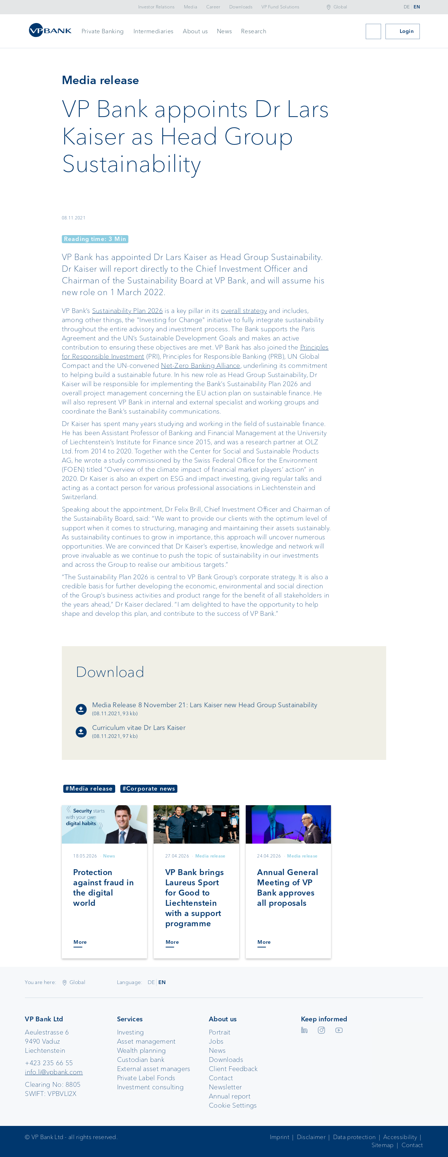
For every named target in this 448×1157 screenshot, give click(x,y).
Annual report (230, 1096)
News (224, 31)
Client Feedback (233, 1069)
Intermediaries (153, 31)
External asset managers (154, 1069)
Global (340, 7)
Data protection (354, 1137)
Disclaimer (311, 1137)
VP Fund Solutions (280, 7)
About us (195, 31)
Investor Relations (156, 7)
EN (417, 7)
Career (213, 7)
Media (190, 7)
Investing (130, 1032)
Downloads (241, 7)
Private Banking (103, 31)
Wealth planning (141, 1051)
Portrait (219, 1032)
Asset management (146, 1041)
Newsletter (225, 1087)
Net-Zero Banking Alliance (200, 366)
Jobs (216, 1041)
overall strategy (244, 311)
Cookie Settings (233, 1105)
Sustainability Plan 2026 (127, 311)
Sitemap (383, 1145)
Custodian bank (140, 1060)
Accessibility (400, 1137)
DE (407, 7)
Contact (221, 1078)
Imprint (279, 1137)
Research (253, 31)
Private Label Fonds (146, 1078)
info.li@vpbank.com (54, 1072)
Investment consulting (150, 1087)
